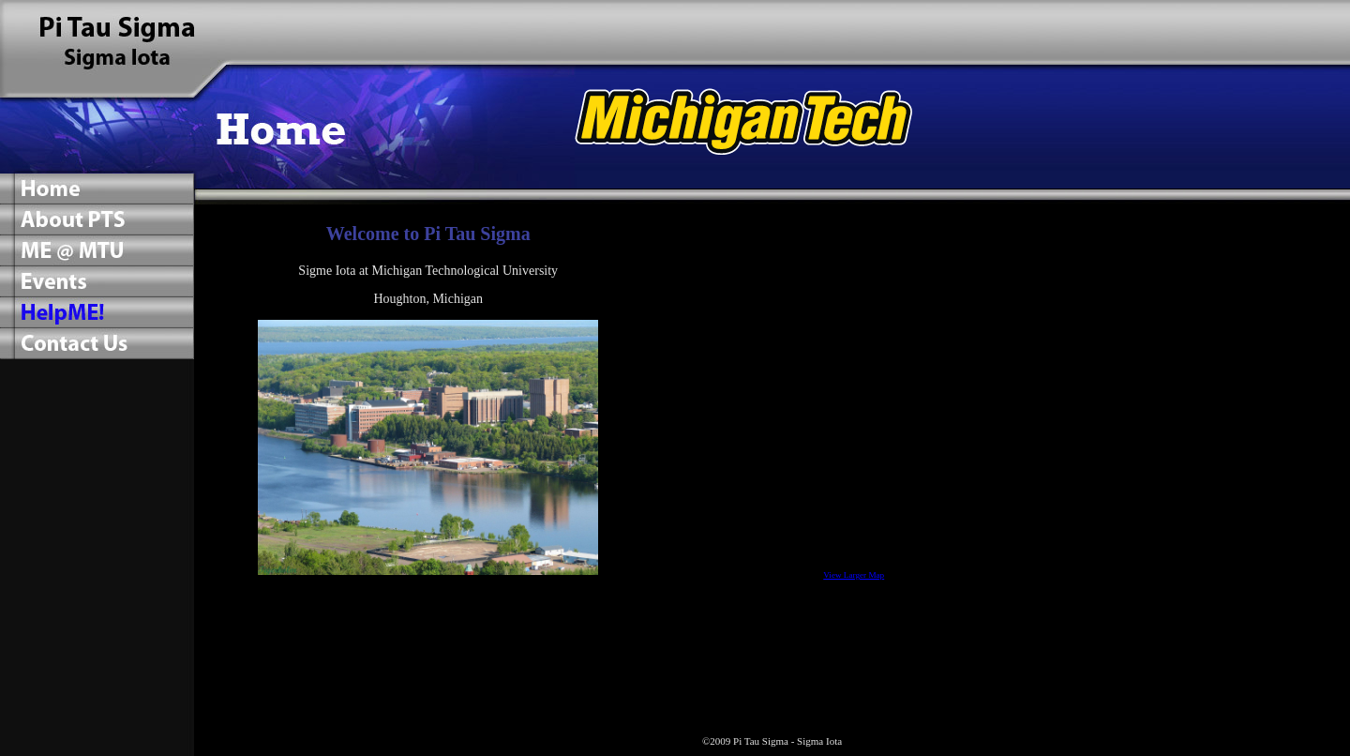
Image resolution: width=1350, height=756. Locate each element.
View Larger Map (853, 575)
